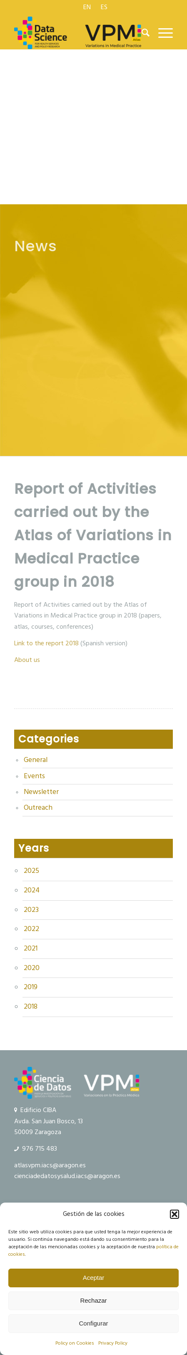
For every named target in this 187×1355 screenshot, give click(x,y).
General (35, 760)
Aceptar (94, 1277)
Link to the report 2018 (47, 643)
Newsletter (41, 792)
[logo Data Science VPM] (77, 32)
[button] (174, 1214)
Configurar (93, 1323)
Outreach (38, 808)
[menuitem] (87, 7)
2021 (30, 948)
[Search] (141, 32)
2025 (31, 871)
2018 (30, 1007)
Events (34, 776)
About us (27, 659)
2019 (30, 987)
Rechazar (93, 1300)
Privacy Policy (112, 1343)
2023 (31, 910)
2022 (31, 929)
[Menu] (161, 32)
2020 (32, 968)
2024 (32, 890)
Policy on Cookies (74, 1343)
